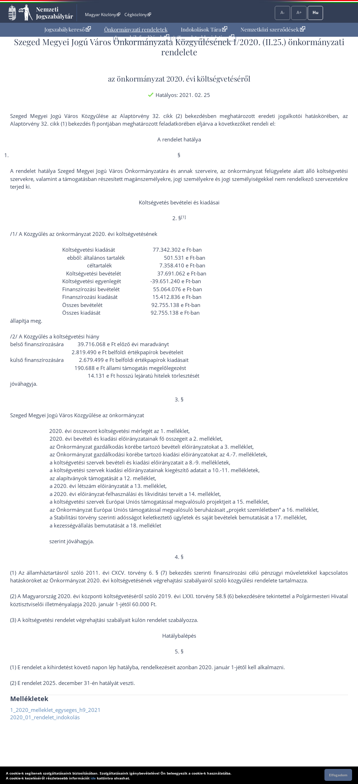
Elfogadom (338, 774)
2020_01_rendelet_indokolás (45, 717)
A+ (299, 12)
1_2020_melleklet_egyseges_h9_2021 (55, 709)
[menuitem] (68, 30)
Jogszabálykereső (67, 29)
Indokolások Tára (204, 29)
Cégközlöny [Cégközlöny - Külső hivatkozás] (137, 15)
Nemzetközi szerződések (273, 29)
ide (93, 778)
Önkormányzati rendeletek (135, 29)
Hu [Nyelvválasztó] (315, 12)
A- (282, 12)
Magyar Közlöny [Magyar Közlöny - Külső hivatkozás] (102, 15)
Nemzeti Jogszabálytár (54, 12)
